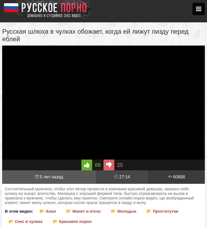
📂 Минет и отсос (83, 211)
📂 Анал (48, 211)
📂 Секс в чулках (26, 221)
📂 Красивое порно (72, 221)
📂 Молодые (123, 211)
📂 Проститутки (162, 211)
